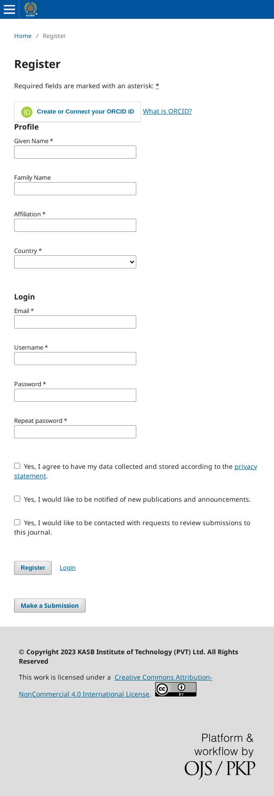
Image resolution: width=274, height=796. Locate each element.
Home (22, 35)
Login (68, 567)
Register (33, 567)
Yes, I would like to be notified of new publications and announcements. (132, 499)
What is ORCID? (167, 111)
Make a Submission (50, 605)
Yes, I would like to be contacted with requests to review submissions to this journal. (132, 527)
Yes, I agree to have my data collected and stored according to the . (135, 471)
